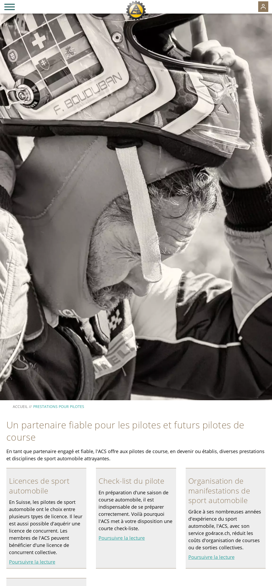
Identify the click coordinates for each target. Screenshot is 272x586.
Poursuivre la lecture (32, 562)
